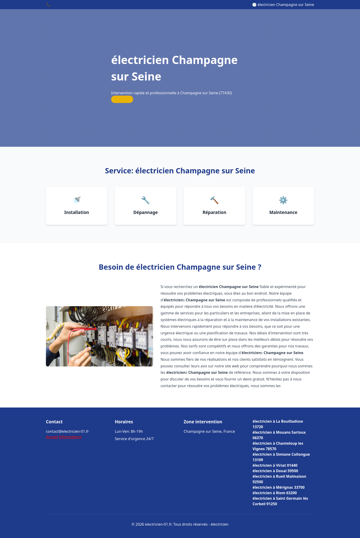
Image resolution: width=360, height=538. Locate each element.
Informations (70, 436)
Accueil (52, 436)
